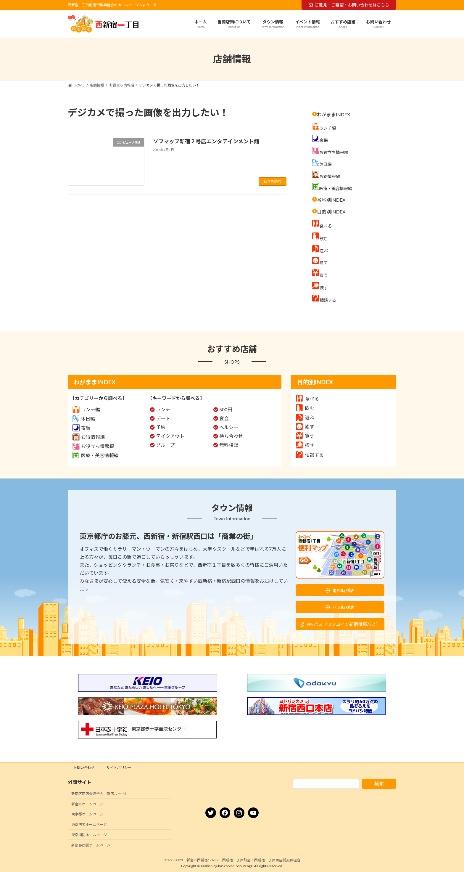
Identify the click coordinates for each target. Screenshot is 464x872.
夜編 (81, 428)
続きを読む (272, 181)
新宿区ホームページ (87, 804)
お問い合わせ (84, 767)
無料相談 (228, 445)
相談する (310, 454)
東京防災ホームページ (89, 824)
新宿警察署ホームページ (90, 845)
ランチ (163, 409)
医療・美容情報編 (95, 455)
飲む (305, 408)
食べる (307, 399)
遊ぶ (305, 417)
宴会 (224, 418)
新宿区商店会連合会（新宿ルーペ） (99, 793)
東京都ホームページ (87, 814)
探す (305, 445)
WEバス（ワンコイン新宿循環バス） (343, 624)
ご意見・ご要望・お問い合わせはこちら (349, 4)
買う (305, 436)
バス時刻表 (343, 607)
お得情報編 (88, 437)
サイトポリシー (119, 767)
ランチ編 (86, 409)
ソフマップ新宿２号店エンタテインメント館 (209, 141)
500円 (225, 409)
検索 (379, 783)
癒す (305, 426)
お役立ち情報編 (93, 446)
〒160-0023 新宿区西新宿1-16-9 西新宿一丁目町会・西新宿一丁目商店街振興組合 (232, 860)
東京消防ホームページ (89, 835)
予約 (160, 427)
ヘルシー (228, 427)
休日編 (83, 418)
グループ (165, 445)
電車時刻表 (343, 590)
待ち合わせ (231, 436)
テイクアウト (170, 436)
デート (163, 418)
